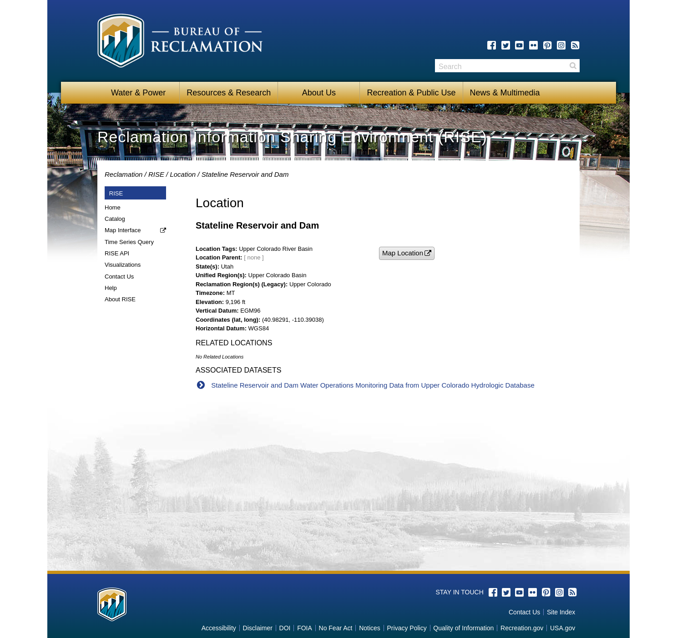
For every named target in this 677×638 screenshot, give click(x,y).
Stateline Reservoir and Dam (245, 174)
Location (183, 174)
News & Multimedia (505, 92)
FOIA (304, 628)
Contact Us (119, 276)
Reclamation (123, 174)
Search (573, 65)
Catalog (115, 218)
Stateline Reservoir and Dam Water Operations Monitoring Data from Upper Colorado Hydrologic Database (373, 385)
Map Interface (123, 230)
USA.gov (562, 628)
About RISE (120, 299)
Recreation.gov (521, 628)
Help (111, 287)
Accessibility (219, 628)
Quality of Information (463, 628)
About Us (319, 92)
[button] (406, 253)
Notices (369, 628)
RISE (156, 174)
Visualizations (123, 264)
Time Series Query (129, 242)
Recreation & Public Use (411, 92)
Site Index (561, 612)
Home (113, 207)
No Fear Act (336, 628)
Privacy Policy (407, 628)
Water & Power (138, 92)
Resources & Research (229, 92)
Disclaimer (258, 628)
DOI (285, 628)
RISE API (117, 253)
